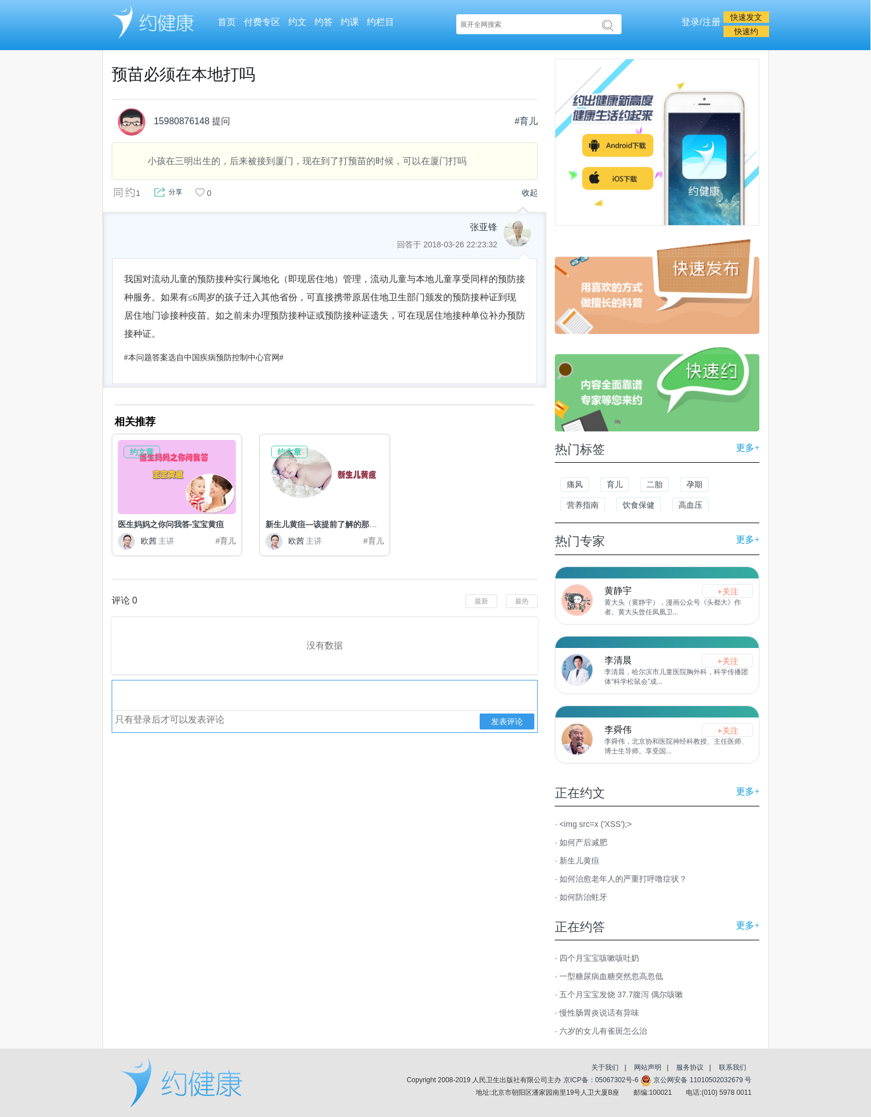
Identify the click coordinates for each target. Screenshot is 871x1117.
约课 (350, 22)
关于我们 (605, 1067)
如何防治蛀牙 (583, 897)
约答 (323, 22)
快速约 (746, 31)
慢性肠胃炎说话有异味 (599, 1012)
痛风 (575, 484)
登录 (690, 22)
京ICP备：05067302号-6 (601, 1080)
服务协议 (690, 1067)
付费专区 (262, 22)
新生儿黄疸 (579, 860)
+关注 (727, 591)
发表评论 (507, 721)
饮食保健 (639, 504)
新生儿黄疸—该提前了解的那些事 (325, 524)
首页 (227, 22)
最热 (522, 601)
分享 (175, 192)
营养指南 (583, 504)
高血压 (690, 504)
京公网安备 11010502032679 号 (695, 1080)
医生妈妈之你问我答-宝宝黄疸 (171, 524)
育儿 (615, 484)
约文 (297, 22)
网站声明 (647, 1067)
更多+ (747, 447)
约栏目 (380, 22)
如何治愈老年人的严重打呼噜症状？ (623, 878)
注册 (711, 22)
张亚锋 (483, 227)
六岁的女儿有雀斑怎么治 (603, 1031)
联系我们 (732, 1067)
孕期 (694, 484)
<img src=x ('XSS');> (595, 824)
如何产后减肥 (583, 842)
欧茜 (146, 540)
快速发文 (746, 17)
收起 (530, 192)
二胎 (655, 484)
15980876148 (163, 122)
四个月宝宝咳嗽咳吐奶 (599, 958)
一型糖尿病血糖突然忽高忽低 (611, 976)
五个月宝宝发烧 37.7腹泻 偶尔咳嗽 (621, 994)
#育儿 (526, 121)
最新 (481, 601)
